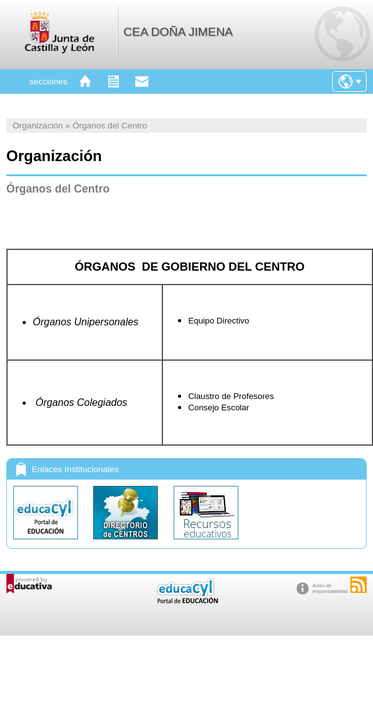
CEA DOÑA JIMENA (178, 31)
